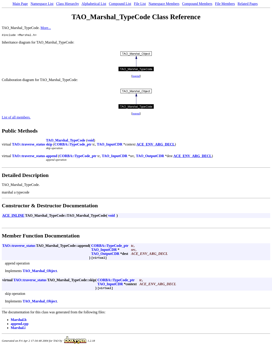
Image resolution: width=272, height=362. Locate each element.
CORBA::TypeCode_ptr (73, 145)
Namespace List (42, 4)
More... (46, 28)
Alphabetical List (93, 4)
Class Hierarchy (67, 4)
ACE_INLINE (13, 216)
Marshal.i (18, 328)
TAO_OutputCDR (150, 156)
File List (140, 4)
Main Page (20, 4)
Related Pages (248, 4)
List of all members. (16, 118)
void (90, 141)
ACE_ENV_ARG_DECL (156, 145)
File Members (225, 4)
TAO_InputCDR (109, 145)
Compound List (120, 4)
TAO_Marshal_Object (40, 271)
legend (136, 76)
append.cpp (20, 324)
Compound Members (197, 4)
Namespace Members (164, 4)
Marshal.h (19, 320)
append (51, 156)
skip (49, 145)
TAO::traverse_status (28, 145)
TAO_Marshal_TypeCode (65, 141)
